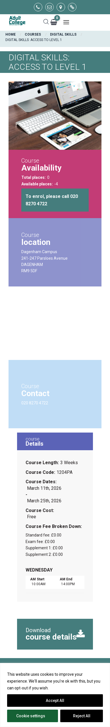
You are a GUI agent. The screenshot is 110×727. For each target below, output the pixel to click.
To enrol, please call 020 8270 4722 (52, 200)
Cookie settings (30, 716)
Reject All (81, 716)
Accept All (55, 700)
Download (53, 634)
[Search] (46, 22)
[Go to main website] (72, 7)
